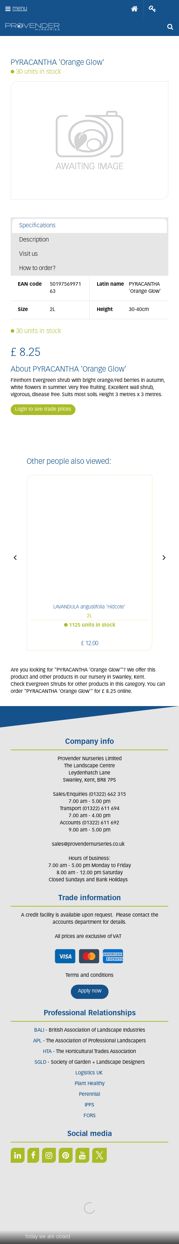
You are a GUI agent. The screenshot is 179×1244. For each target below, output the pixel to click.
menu (19, 9)
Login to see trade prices (43, 409)
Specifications (37, 226)
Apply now (89, 991)
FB (33, 1155)
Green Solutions (89, 1205)
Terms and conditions (89, 975)
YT (82, 1155)
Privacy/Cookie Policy (89, 1212)
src (170, 26)
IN (49, 1155)
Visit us (28, 254)
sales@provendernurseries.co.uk (88, 844)
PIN (66, 1155)
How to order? (37, 268)
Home (134, 9)
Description (34, 240)
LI (18, 1155)
